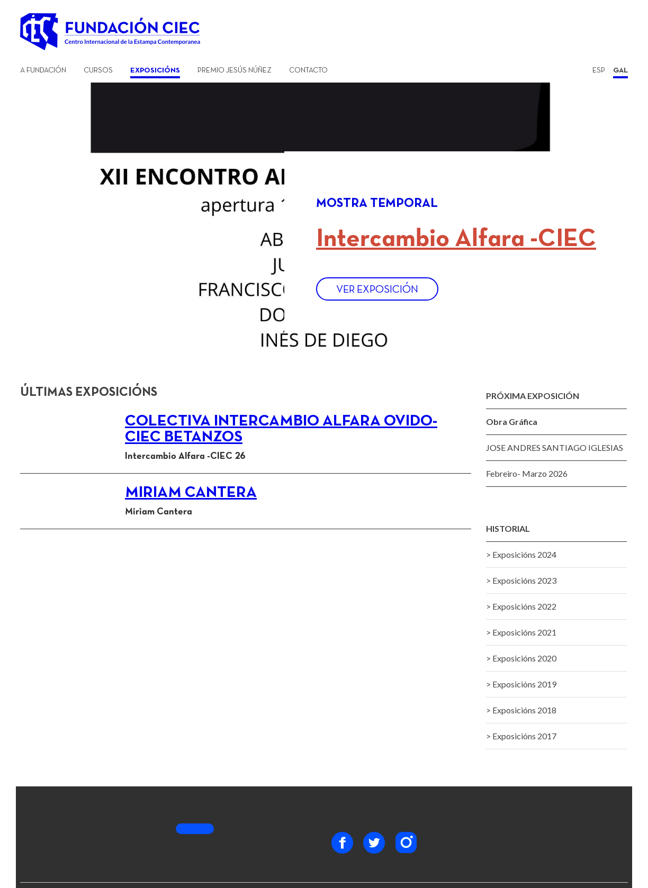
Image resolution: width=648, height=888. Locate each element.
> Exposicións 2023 (521, 580)
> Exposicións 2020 (521, 658)
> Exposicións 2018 (521, 710)
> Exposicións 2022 (521, 606)
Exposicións (155, 70)
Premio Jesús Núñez (234, 70)
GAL (620, 70)
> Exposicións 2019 (521, 684)
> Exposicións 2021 (521, 632)
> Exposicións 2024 (521, 554)
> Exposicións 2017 (521, 736)
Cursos (98, 70)
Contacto (308, 70)
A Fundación (43, 70)
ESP (598, 70)
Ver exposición (377, 290)
